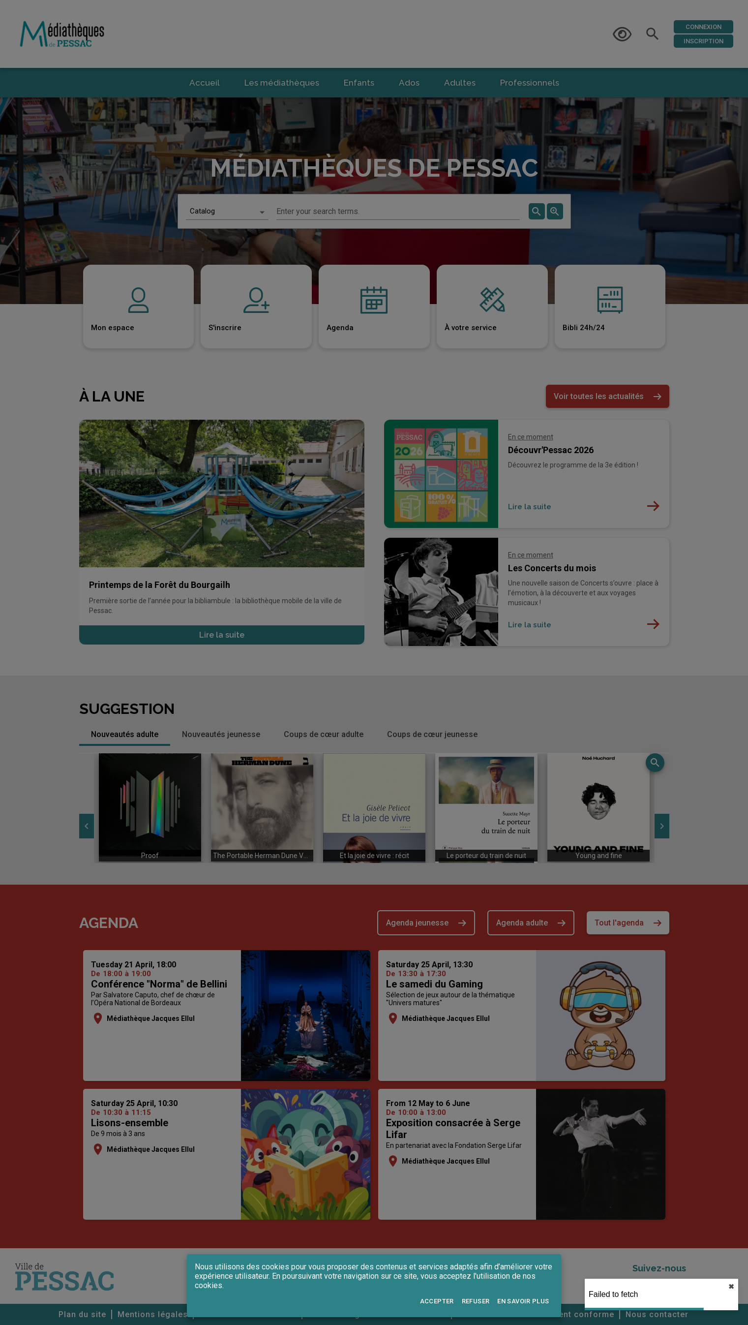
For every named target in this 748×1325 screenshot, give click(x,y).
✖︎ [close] (731, 1287)
